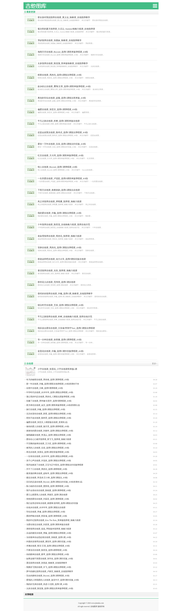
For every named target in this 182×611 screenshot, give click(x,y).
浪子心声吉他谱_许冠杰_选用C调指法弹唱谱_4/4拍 (48, 461)
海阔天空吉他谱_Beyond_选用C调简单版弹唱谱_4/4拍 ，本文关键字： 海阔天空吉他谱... (91, 53)
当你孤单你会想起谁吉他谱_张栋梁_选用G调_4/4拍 (48, 537)
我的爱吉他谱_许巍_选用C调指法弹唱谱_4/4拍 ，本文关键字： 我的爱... (91, 214)
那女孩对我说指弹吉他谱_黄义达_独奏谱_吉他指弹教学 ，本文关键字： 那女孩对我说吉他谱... (91, 19)
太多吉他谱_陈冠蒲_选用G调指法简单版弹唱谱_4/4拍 (49, 588)
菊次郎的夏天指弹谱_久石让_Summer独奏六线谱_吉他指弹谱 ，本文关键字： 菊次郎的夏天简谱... (91, 30)
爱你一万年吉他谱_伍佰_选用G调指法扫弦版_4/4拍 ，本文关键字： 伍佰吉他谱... (91, 145)
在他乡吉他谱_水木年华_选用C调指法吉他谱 (45, 507)
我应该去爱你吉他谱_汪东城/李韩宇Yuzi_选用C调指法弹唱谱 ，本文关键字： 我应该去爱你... (91, 329)
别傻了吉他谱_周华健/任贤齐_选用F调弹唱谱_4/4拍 (48, 401)
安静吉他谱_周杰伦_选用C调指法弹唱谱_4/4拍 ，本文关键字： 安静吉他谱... (91, 249)
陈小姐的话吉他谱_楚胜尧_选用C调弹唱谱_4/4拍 (47, 486)
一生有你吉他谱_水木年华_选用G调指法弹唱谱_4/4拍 (49, 456)
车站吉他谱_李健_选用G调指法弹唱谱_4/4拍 (45, 512)
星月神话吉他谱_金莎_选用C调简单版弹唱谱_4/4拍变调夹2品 (53, 405)
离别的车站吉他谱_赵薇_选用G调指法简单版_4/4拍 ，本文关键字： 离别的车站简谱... (91, 99)
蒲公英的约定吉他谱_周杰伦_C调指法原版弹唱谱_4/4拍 (50, 397)
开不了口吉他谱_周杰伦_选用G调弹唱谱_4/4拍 (46, 469)
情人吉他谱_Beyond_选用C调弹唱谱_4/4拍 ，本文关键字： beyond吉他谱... (91, 168)
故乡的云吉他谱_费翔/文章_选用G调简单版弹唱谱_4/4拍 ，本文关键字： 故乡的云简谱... (91, 88)
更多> (154, 363)
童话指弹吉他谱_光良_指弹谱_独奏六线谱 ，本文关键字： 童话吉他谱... (91, 272)
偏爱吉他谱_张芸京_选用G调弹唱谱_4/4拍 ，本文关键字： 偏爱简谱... (91, 111)
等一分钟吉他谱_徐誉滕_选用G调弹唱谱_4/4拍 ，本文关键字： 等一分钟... (91, 341)
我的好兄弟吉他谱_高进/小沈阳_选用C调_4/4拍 (47, 584)
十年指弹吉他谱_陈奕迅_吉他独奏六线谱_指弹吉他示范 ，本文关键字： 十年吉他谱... (91, 226)
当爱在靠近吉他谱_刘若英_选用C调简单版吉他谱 (47, 524)
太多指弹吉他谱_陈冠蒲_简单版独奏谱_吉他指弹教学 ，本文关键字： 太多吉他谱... (91, 65)
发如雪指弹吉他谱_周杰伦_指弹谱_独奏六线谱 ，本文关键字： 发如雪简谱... (91, 237)
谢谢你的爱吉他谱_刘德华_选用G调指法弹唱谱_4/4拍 (49, 431)
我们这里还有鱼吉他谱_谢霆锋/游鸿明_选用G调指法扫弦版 (52, 503)
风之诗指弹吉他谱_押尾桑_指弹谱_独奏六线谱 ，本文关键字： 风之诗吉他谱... (91, 203)
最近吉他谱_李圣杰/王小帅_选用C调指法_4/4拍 (47, 478)
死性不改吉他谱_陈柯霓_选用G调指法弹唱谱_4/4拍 (48, 418)
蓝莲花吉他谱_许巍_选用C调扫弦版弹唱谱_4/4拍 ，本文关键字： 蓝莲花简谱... (91, 352)
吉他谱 (29, 363)
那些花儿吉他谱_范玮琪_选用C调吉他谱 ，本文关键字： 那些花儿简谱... (91, 283)
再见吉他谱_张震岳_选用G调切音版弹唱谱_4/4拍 (47, 452)
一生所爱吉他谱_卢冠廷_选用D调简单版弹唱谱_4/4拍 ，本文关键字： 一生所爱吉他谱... (91, 180)
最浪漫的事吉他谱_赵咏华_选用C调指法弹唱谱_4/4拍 (49, 473)
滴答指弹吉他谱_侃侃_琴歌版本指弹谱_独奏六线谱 (48, 529)
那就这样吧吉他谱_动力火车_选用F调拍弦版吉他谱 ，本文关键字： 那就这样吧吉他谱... (91, 260)
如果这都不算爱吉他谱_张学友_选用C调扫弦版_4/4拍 (49, 559)
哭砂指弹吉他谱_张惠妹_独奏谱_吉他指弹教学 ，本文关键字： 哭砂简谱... (91, 42)
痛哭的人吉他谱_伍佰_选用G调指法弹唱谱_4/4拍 (47, 448)
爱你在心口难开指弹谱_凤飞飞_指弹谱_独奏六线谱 (48, 439)
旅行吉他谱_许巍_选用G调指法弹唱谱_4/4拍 (45, 409)
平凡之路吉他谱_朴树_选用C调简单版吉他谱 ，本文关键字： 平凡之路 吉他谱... (91, 122)
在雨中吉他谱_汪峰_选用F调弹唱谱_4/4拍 (44, 388)
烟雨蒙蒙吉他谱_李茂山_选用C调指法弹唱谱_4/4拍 (48, 435)
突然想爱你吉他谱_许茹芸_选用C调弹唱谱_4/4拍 (47, 499)
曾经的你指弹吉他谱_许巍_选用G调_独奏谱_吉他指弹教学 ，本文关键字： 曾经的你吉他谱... (91, 295)
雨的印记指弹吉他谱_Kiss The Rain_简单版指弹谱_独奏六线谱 (53, 520)
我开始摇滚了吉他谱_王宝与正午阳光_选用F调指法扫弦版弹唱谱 (54, 465)
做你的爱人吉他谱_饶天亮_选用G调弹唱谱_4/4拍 (47, 426)
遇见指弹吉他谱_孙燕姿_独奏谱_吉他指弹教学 (46, 563)
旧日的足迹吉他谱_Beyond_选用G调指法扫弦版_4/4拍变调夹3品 (54, 482)
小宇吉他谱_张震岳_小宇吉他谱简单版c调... (91, 370)
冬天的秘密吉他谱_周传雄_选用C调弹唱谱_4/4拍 (47, 380)
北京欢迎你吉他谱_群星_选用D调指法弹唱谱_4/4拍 (48, 414)
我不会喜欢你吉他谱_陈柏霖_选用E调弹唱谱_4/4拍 (48, 490)
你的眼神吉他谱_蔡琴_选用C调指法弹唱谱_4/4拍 (47, 554)
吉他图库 (44, 7)
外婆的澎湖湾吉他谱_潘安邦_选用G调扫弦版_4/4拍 (48, 542)
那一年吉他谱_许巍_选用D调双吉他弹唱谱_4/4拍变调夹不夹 (52, 384)
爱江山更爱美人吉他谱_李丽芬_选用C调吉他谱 (46, 495)
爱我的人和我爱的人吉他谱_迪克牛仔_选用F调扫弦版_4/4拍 (52, 580)
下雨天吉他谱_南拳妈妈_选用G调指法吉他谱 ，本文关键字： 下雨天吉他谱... (91, 191)
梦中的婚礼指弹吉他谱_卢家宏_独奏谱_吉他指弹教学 (49, 571)
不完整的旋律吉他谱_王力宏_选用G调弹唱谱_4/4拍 (48, 443)
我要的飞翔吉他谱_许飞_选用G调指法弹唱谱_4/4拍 (48, 567)
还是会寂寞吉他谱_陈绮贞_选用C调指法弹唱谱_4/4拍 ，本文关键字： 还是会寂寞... (91, 134)
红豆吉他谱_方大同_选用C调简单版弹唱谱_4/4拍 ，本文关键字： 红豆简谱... (91, 157)
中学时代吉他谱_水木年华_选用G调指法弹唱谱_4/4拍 (49, 392)
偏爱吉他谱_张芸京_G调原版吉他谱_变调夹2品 (47, 422)
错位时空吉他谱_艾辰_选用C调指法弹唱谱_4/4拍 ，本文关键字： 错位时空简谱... (91, 306)
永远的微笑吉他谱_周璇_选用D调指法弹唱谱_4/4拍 (48, 533)
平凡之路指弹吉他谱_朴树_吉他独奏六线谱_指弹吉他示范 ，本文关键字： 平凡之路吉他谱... (91, 318)
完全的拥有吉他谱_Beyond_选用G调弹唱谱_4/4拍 (47, 576)
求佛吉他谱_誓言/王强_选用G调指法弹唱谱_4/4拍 (48, 546)
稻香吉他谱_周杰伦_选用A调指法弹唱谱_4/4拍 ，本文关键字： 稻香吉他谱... (91, 76)
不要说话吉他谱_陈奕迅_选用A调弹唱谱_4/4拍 (46, 550)
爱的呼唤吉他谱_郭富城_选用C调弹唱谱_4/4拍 (46, 516)
